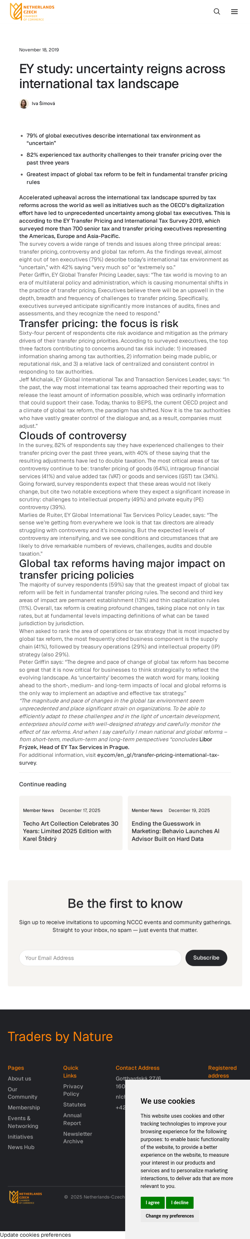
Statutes (74, 1109)
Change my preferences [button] (170, 1216)
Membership (24, 1112)
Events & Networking (23, 1126)
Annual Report (72, 1123)
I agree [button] (153, 1202)
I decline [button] (179, 1202)
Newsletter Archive (77, 1142)
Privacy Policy (73, 1094)
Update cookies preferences (35, 1234)
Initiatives (20, 1141)
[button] (234, 12)
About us (19, 1083)
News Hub (21, 1151)
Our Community (22, 1097)
